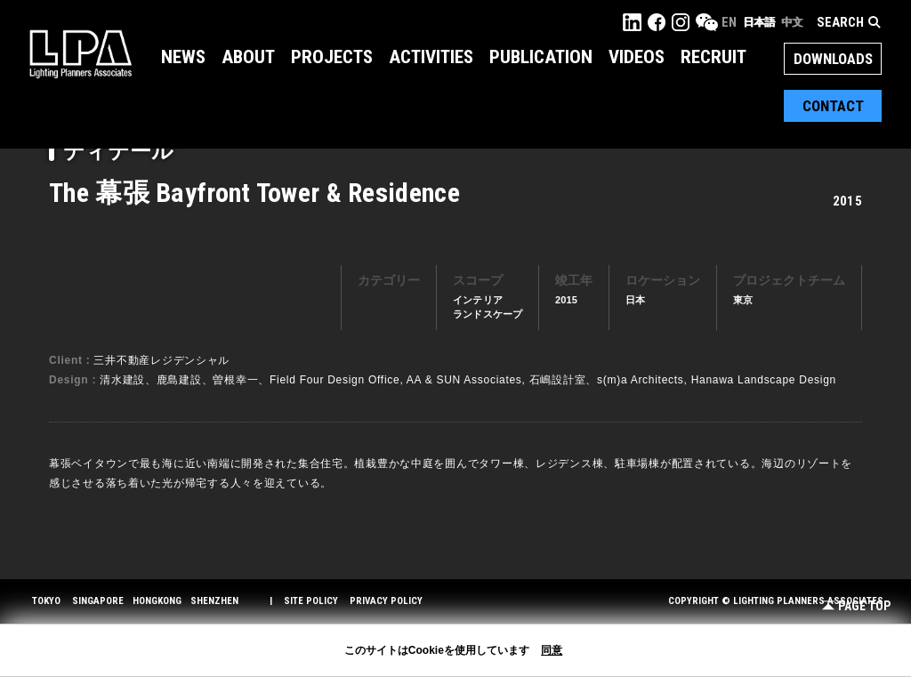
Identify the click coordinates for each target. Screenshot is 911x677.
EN (729, 22)
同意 (551, 650)
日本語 (759, 22)
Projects (332, 57)
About (248, 57)
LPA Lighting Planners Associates (80, 53)
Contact (833, 106)
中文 (791, 22)
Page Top (856, 606)
